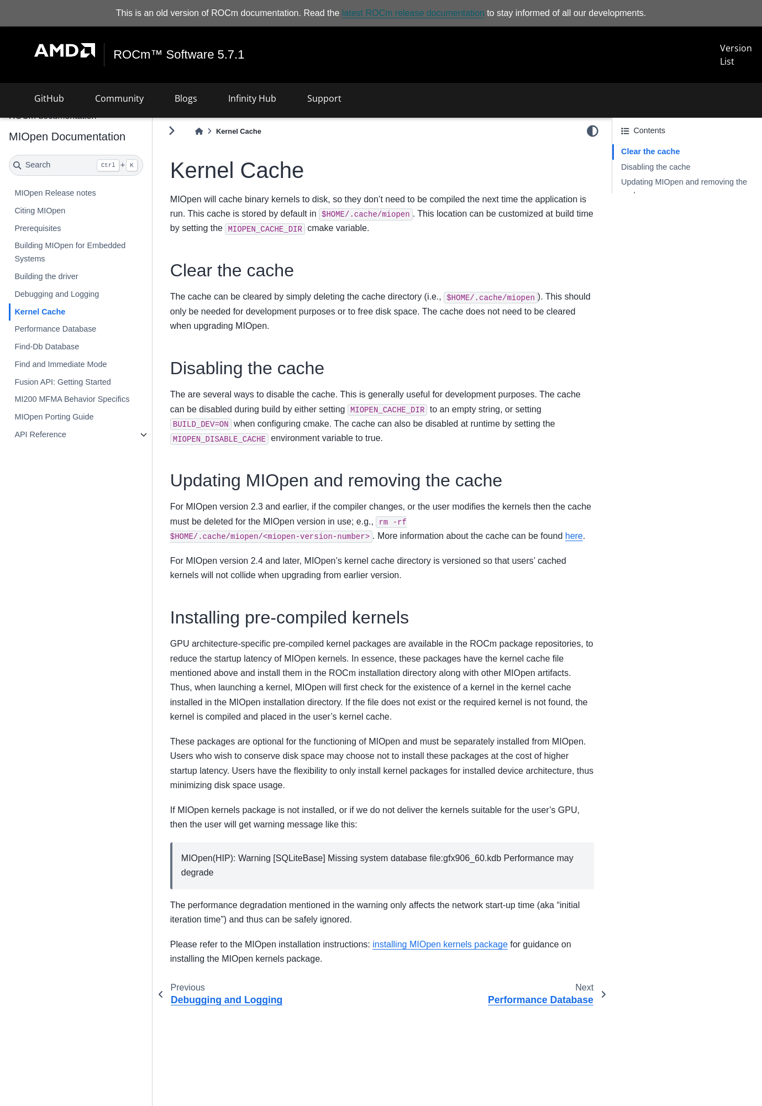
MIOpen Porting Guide (53, 416)
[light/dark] (592, 131)
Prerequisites (37, 228)
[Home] (199, 131)
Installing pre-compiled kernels (674, 210)
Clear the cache (650, 151)
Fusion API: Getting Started (62, 382)
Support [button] (324, 98)
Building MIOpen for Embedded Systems (69, 252)
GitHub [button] (49, 98)
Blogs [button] (186, 98)
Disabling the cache (656, 167)
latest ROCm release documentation (413, 13)
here (574, 536)
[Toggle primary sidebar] (171, 131)
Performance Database (55, 328)
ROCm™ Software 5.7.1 (178, 54)
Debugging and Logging (56, 294)
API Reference (40, 434)
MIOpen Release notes (55, 192)
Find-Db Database (46, 346)
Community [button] (119, 98)
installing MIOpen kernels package (440, 944)
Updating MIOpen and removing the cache (684, 188)
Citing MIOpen (39, 210)
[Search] (76, 165)
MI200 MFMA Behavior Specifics (71, 399)
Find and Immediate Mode (60, 364)
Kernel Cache (39, 311)
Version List (736, 54)
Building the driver (46, 276)
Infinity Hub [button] (252, 98)
